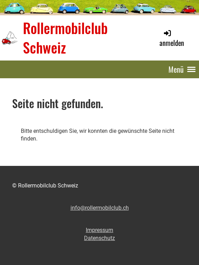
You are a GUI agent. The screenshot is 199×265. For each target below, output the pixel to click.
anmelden (171, 38)
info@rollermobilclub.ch (100, 207)
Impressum (99, 230)
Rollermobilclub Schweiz (65, 37)
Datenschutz (99, 238)
